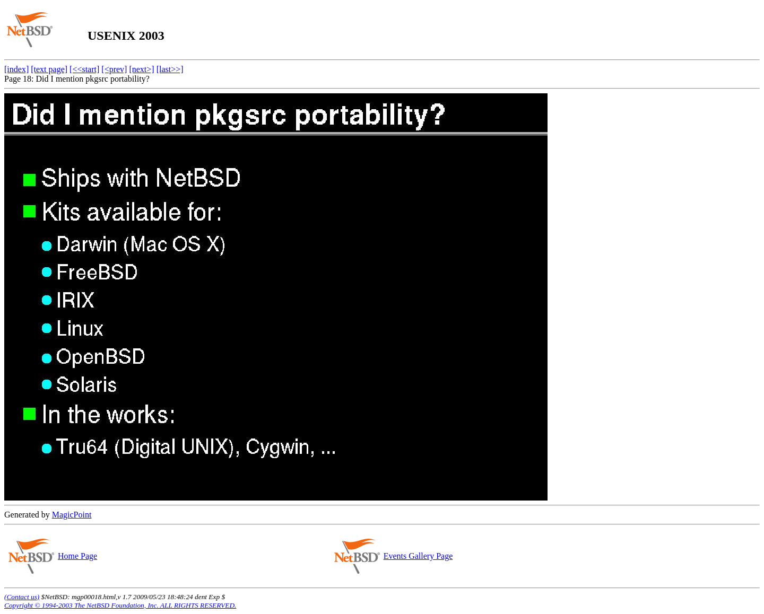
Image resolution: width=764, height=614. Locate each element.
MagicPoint (72, 514)
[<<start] (84, 69)
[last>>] (170, 69)
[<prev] (114, 69)
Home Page (77, 555)
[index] (16, 69)
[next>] (141, 69)
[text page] (49, 69)
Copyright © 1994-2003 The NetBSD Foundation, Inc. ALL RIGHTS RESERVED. (120, 605)
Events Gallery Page (418, 555)
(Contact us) (21, 597)
